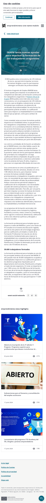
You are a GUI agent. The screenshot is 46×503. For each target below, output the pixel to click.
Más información (24, 17)
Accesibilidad (6, 476)
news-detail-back (11, 33)
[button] (35, 295)
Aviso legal (5, 463)
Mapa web (5, 480)
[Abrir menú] (42, 25)
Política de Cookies (8, 467)
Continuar (9, 17)
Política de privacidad (9, 472)
